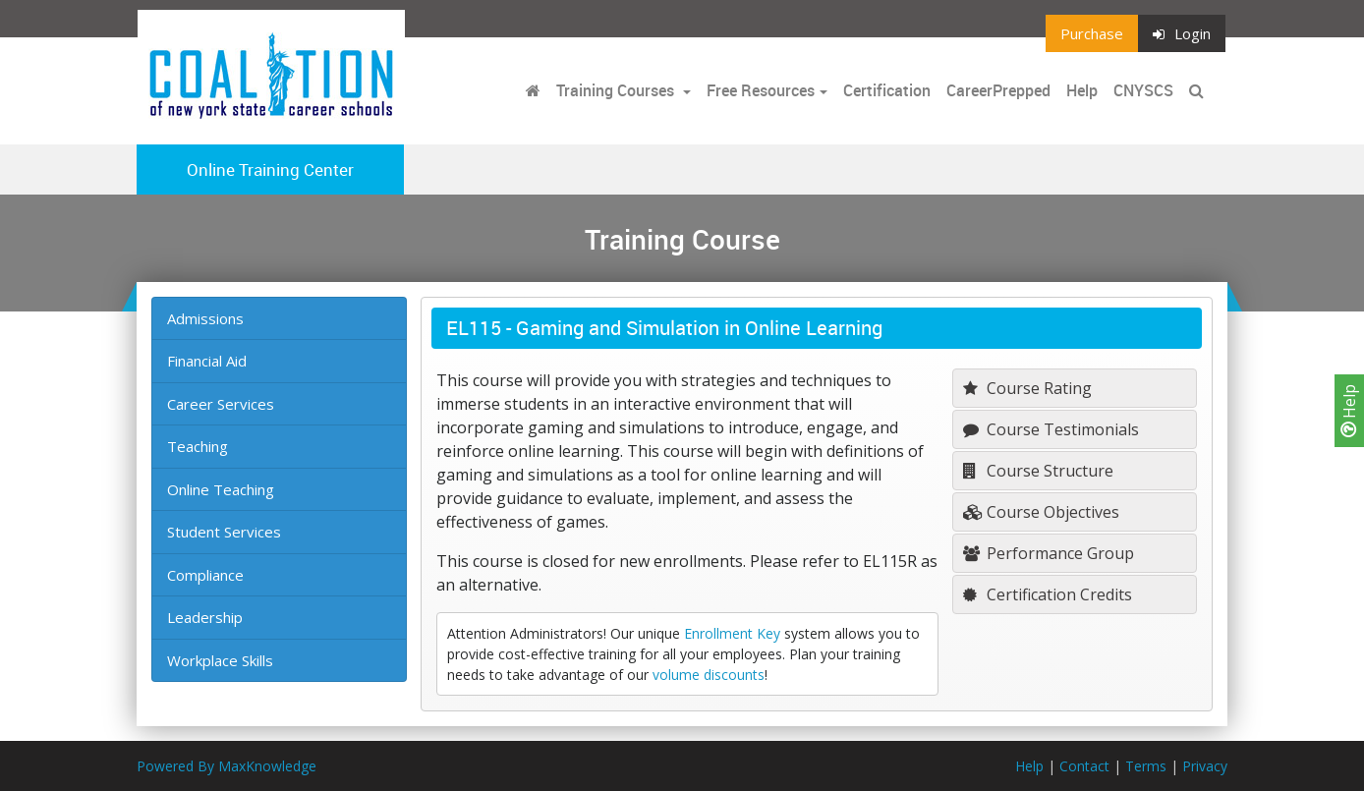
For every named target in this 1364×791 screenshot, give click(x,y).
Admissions (205, 318)
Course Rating (1027, 388)
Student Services (224, 531)
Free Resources (761, 90)
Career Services (220, 404)
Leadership (205, 617)
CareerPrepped (998, 90)
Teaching (197, 446)
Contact (1084, 766)
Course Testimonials (1051, 429)
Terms (1145, 766)
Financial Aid (207, 360)
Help (1349, 410)
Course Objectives (1041, 512)
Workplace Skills (220, 660)
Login (1182, 33)
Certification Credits (1047, 594)
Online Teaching (220, 489)
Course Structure (1038, 470)
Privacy (1204, 766)
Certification (887, 90)
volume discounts (709, 674)
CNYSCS (1143, 90)
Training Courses (617, 90)
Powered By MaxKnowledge (226, 766)
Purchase (1091, 33)
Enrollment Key (732, 633)
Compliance (205, 575)
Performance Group (1048, 553)
